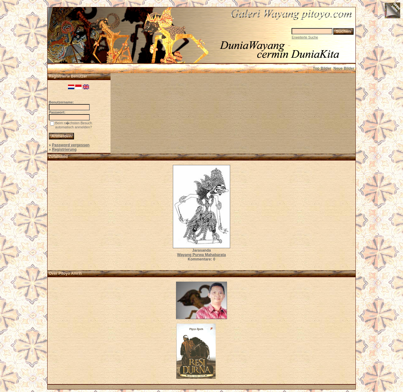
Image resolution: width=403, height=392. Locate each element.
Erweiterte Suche (305, 37)
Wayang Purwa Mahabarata (201, 255)
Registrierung (64, 149)
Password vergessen (70, 145)
